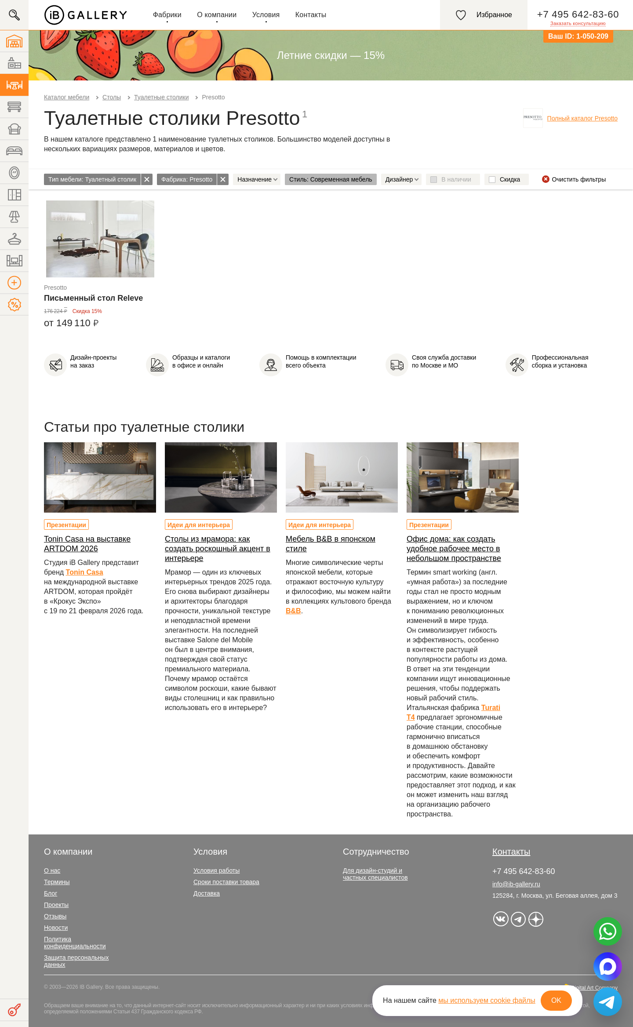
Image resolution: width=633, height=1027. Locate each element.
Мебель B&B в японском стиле (330, 544)
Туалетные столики (161, 97)
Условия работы (216, 870)
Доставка (206, 893)
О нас (52, 870)
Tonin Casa (84, 572)
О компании (216, 14)
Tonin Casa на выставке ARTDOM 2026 (87, 544)
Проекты (56, 904)
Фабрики (167, 14)
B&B (293, 611)
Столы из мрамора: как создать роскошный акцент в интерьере (217, 549)
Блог (50, 893)
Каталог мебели (66, 97)
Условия (266, 14)
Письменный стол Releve (93, 298)
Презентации (66, 524)
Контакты (311, 14)
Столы (111, 97)
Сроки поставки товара (226, 881)
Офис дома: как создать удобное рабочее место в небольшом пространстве (454, 549)
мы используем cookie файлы (486, 1000)
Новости (56, 927)
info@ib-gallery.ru (516, 884)
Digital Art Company (594, 988)
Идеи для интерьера (198, 524)
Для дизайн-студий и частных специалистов (375, 874)
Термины (57, 881)
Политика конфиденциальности (75, 943)
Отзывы (55, 916)
